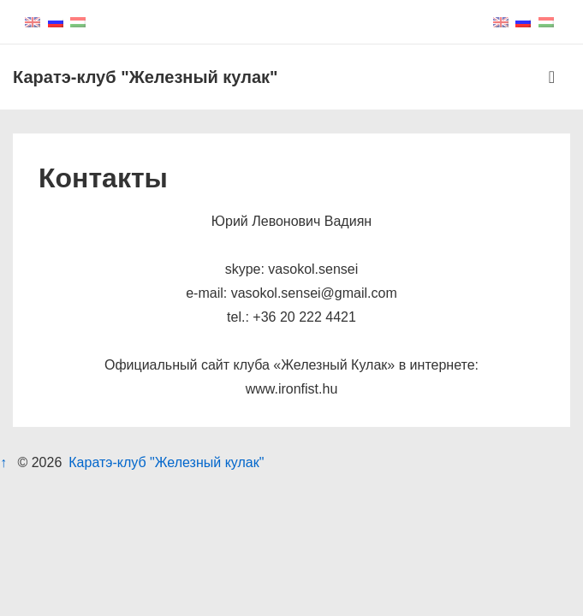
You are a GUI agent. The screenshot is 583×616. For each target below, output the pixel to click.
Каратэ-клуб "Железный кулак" (145, 77)
